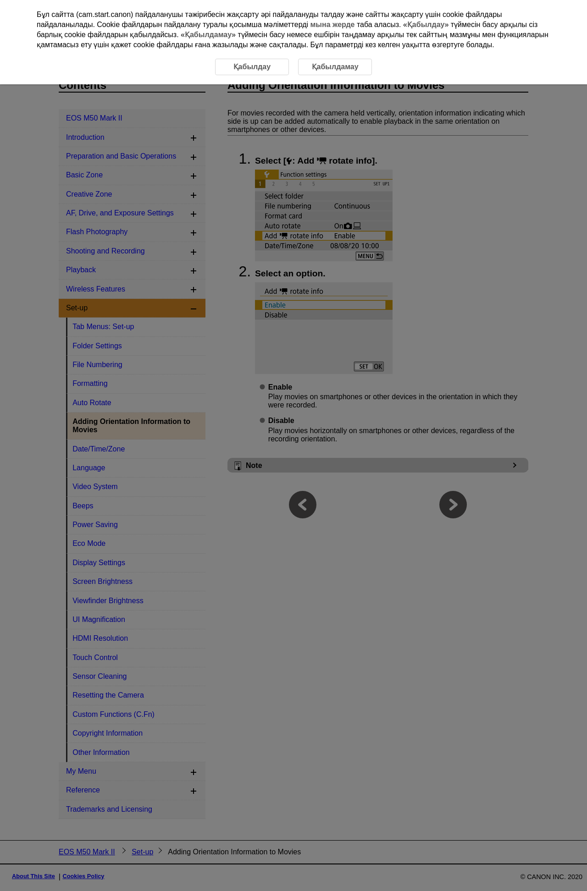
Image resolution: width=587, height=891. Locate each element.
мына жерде (332, 24)
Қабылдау (426, 24)
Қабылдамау (208, 34)
